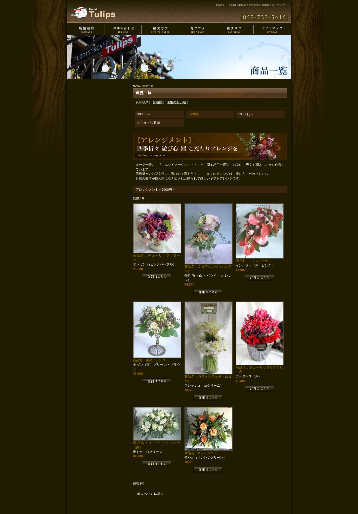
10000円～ (246, 114)
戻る (148, 493)
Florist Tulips (93, 12)
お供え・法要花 (148, 123)
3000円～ (144, 114)
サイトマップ (272, 29)
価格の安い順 (176, 102)
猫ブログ (235, 29)
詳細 (156, 277)
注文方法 (160, 29)
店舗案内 (85, 29)
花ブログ (197, 29)
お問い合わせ (123, 29)
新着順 (158, 102)
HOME (136, 85)
